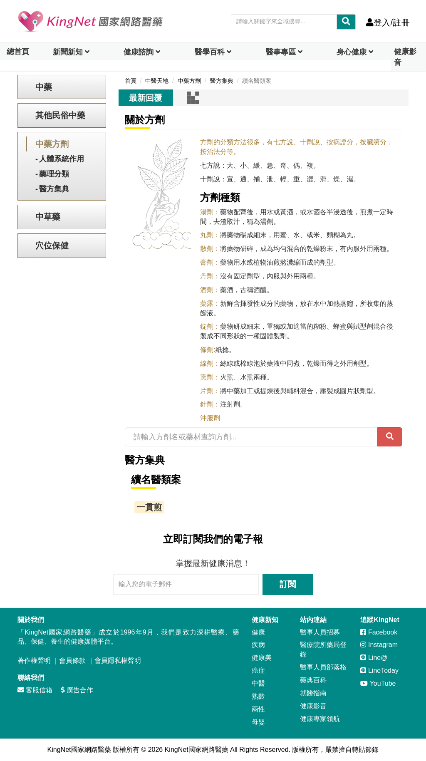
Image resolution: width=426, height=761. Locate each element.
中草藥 (47, 216)
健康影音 (405, 57)
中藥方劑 (52, 144)
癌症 (258, 670)
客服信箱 (34, 690)
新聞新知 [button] (68, 52)
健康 (258, 632)
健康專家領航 (320, 718)
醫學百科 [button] (210, 52)
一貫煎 (149, 507)
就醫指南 (313, 693)
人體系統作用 (61, 159)
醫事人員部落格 (323, 667)
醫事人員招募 (320, 632)
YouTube (378, 683)
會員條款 (72, 660)
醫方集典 (54, 189)
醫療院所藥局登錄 (323, 649)
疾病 (258, 644)
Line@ (373, 657)
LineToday (379, 670)
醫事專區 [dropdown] (281, 52)
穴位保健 (52, 245)
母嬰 (258, 722)
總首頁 (18, 51)
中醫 (258, 683)
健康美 (262, 657)
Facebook (378, 632)
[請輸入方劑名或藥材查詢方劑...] (251, 436)
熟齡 (258, 696)
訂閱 (288, 584)
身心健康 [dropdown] (352, 52)
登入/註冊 (388, 22)
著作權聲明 (34, 660)
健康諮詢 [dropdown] (139, 52)
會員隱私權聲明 (117, 660)
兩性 (258, 709)
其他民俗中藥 (60, 115)
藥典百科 (313, 680)
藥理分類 (54, 174)
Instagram (379, 644)
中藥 (43, 87)
